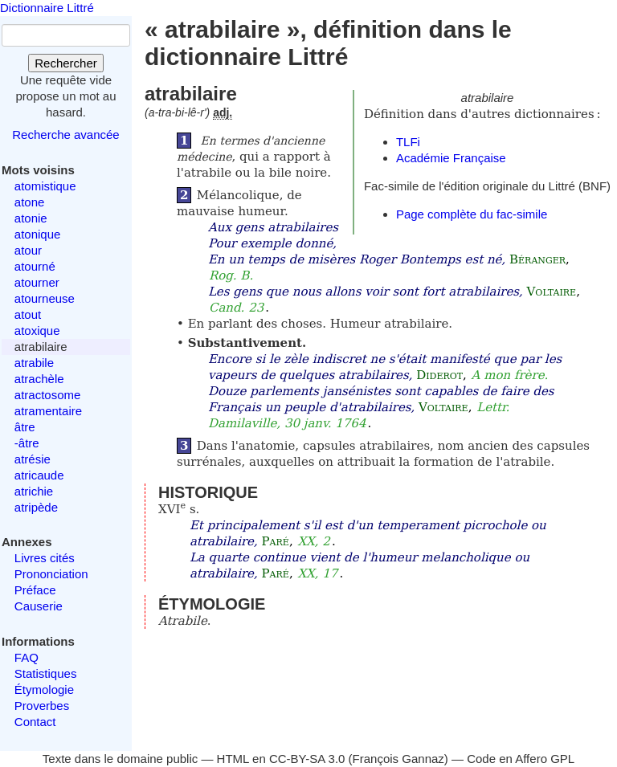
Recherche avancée (65, 134)
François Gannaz (398, 758)
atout (27, 314)
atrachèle (39, 379)
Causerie (38, 606)
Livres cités (44, 558)
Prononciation (51, 574)
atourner (36, 282)
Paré (275, 541)
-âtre (26, 443)
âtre (24, 427)
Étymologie (44, 689)
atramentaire (48, 411)
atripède (36, 507)
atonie (30, 218)
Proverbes (41, 705)
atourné (34, 266)
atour (28, 250)
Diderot (439, 375)
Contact (35, 721)
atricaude (39, 475)
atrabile (34, 362)
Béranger (537, 259)
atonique (37, 234)
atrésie (32, 459)
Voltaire (552, 291)
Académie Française (451, 158)
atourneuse (44, 298)
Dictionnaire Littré (47, 7)
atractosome (47, 395)
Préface (35, 590)
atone (29, 202)
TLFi (408, 142)
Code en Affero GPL (520, 758)
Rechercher (66, 63)
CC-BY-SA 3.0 (307, 758)
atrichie (33, 491)
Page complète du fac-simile (471, 214)
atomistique (45, 186)
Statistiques (45, 673)
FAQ (26, 657)
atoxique (37, 330)
